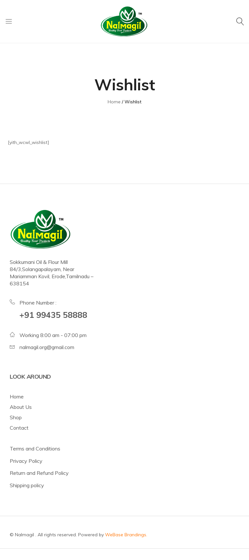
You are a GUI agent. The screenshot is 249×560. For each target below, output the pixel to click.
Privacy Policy (26, 461)
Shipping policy (27, 485)
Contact (19, 427)
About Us (21, 407)
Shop (16, 417)
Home (17, 396)
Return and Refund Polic (38, 473)
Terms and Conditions (35, 448)
